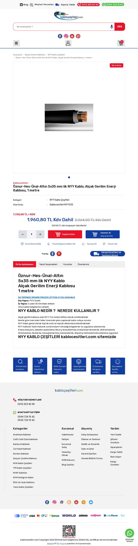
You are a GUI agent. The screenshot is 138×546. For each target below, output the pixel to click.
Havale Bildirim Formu (92, 458)
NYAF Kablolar (20, 473)
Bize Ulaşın (115, 457)
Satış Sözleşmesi (89, 434)
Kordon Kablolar (21, 453)
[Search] (69, 27)
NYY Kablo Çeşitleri (59, 200)
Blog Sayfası (68, 464)
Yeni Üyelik (115, 434)
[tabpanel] (69, 117)
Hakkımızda (67, 434)
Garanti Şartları (88, 453)
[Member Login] (68, 43)
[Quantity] (31, 234)
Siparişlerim (116, 447)
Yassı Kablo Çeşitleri (23, 487)
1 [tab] (69, 177)
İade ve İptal (87, 449)
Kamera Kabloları (21, 444)
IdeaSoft (51, 543)
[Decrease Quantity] (23, 234)
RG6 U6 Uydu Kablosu (24, 482)
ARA (119, 26)
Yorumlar (67, 264)
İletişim (65, 439)
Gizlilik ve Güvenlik (90, 444)
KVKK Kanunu (68, 460)
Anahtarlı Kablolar (22, 434)
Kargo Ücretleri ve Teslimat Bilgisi (111, 253)
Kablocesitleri (20, 183)
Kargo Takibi (116, 452)
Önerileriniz (83, 264)
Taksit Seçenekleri (48, 264)
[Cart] (121, 43)
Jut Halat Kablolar (22, 449)
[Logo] (69, 15)
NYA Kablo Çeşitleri (22, 463)
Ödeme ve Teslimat (90, 439)
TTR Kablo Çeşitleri (22, 468)
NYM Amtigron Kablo (23, 477)
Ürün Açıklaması (25, 264)
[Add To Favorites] (31, 243)
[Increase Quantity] (40, 234)
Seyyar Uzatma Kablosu (25, 458)
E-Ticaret (62, 544)
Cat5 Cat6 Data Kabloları (25, 439)
